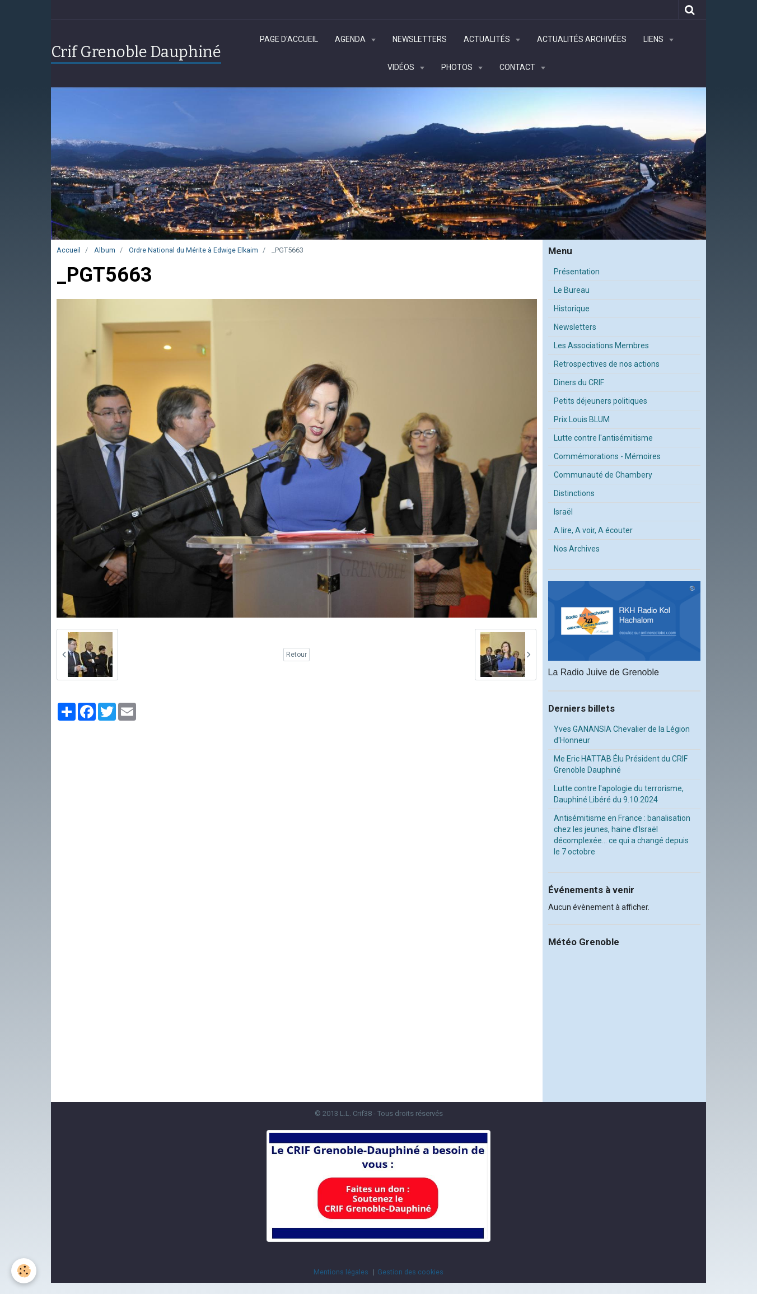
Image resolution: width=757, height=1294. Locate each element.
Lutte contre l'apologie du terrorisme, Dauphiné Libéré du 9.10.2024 (619, 794)
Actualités (488, 39)
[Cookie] (23, 1270)
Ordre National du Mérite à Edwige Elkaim (193, 250)
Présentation (577, 271)
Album (104, 250)
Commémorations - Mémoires (607, 456)
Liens (654, 39)
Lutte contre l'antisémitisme (603, 437)
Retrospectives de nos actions (607, 363)
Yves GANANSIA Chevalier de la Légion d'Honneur (622, 735)
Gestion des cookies (410, 1272)
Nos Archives (577, 548)
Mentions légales (341, 1272)
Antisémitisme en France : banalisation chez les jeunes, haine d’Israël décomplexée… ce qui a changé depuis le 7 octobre (622, 835)
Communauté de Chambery (603, 474)
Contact (518, 67)
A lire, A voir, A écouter (593, 530)
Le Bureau (572, 290)
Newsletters (419, 39)
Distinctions (574, 493)
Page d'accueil (289, 39)
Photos (457, 67)
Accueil (69, 250)
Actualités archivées (582, 39)
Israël (563, 511)
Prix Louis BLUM (582, 419)
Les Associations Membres (601, 345)
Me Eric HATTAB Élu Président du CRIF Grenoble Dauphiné (621, 764)
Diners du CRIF (579, 382)
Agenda (351, 39)
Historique (572, 308)
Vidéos (401, 67)
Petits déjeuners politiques (600, 400)
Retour (296, 654)
